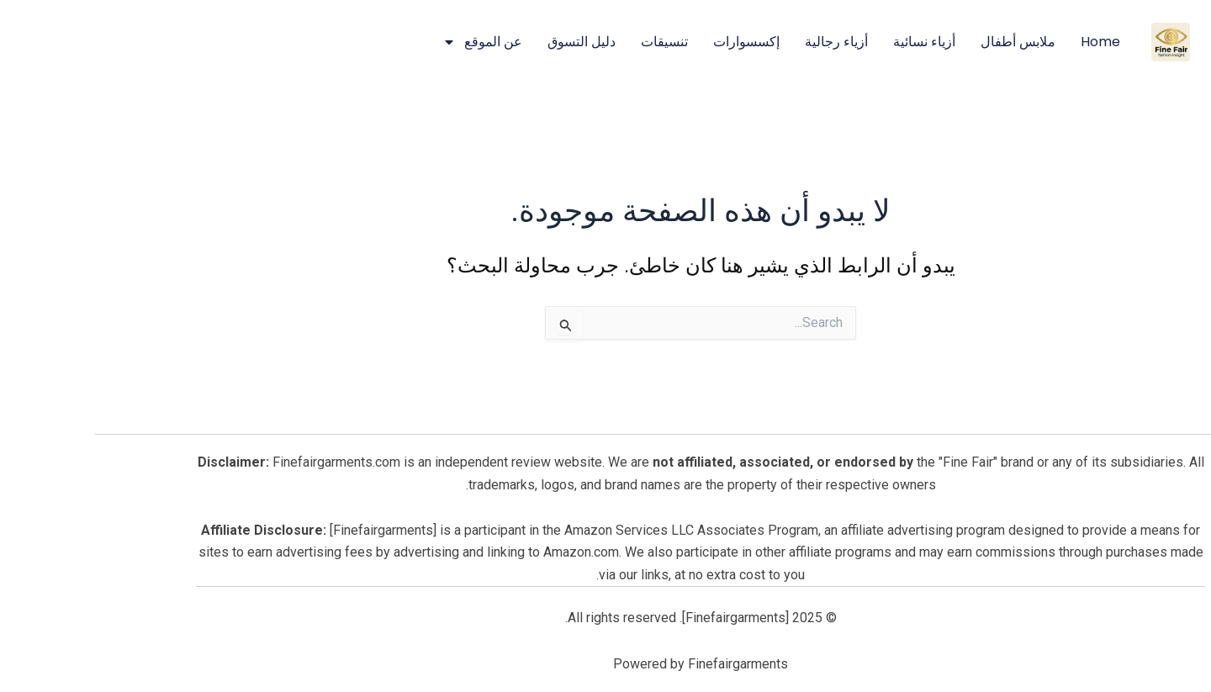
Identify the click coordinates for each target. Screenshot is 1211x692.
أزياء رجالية (741, 41)
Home (1005, 41)
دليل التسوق (486, 41)
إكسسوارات (651, 41)
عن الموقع (387, 42)
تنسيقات (569, 41)
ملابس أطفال (923, 41)
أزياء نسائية (829, 41)
